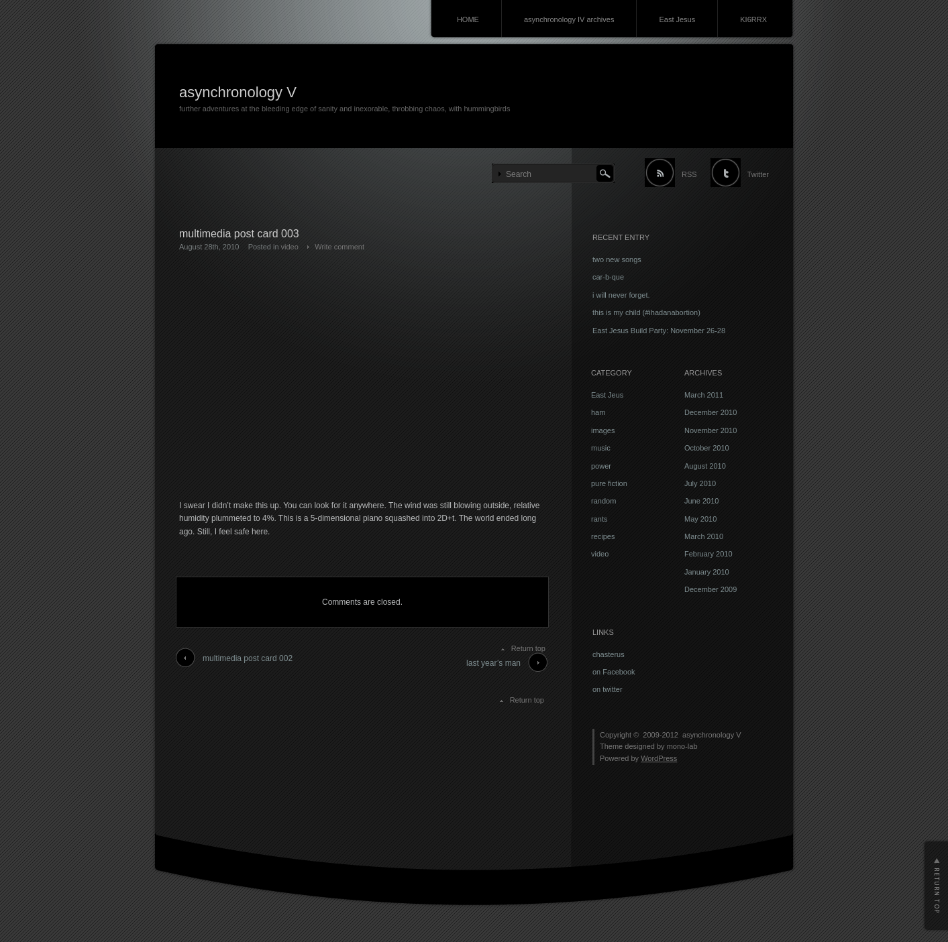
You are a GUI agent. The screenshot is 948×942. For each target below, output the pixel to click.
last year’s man (493, 663)
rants (599, 519)
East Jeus (607, 395)
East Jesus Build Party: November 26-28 (658, 331)
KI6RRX (753, 19)
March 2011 (703, 395)
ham (598, 412)
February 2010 (708, 554)
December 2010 (710, 412)
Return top (528, 648)
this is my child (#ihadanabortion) (646, 312)
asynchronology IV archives (569, 19)
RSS (689, 174)
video (290, 247)
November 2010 (710, 430)
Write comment (339, 247)
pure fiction (609, 483)
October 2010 (706, 448)
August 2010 (705, 466)
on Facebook (613, 672)
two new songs (616, 259)
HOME (468, 19)
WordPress (659, 758)
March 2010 (703, 536)
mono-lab (682, 746)
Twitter (758, 174)
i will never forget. (621, 295)
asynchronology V (238, 92)
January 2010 (706, 572)
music (601, 448)
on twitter (607, 689)
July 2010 (700, 483)
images (603, 430)
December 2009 (710, 589)
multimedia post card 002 (248, 658)
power (601, 466)
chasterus (608, 654)
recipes (603, 536)
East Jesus (677, 19)
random (603, 501)
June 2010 (701, 501)
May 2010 (700, 519)
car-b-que (608, 277)
